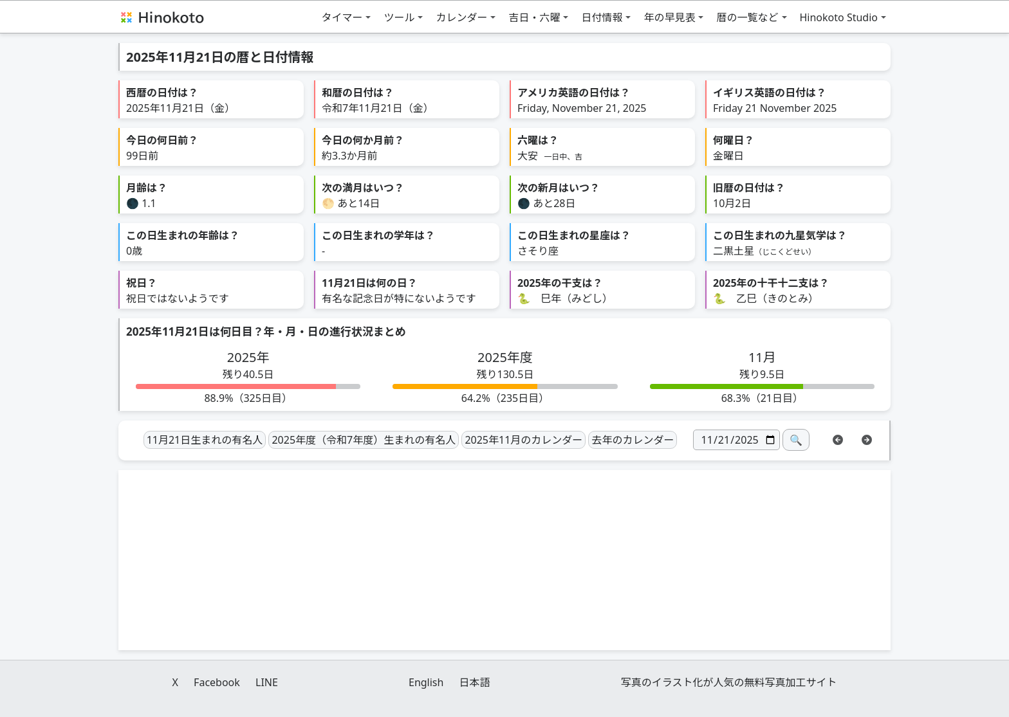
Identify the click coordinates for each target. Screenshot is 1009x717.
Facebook (217, 682)
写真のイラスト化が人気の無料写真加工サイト (729, 682)
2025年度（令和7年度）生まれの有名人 (364, 440)
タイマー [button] (341, 17)
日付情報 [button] (601, 17)
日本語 (474, 682)
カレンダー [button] (461, 17)
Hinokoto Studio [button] (839, 17)
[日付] (736, 440)
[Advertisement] (504, 560)
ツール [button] (399, 17)
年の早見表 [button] (669, 17)
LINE (266, 682)
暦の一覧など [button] (747, 17)
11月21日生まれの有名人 (205, 440)
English (426, 682)
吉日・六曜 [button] (534, 17)
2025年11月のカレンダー (523, 440)
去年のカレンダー (632, 440)
